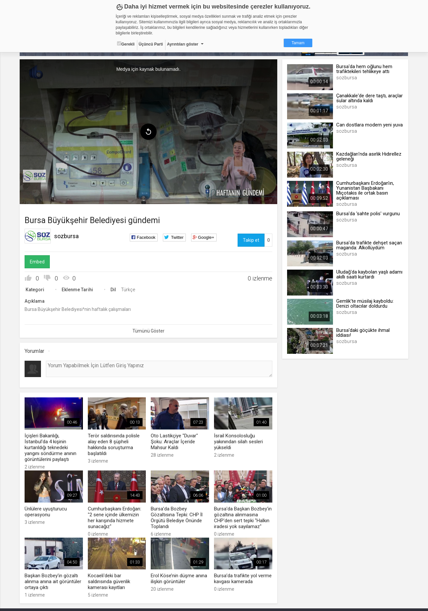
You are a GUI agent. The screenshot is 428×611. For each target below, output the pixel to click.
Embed (37, 261)
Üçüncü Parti (151, 44)
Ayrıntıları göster (182, 44)
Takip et (251, 240)
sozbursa (66, 236)
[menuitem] (34, 176)
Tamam (298, 43)
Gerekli (126, 44)
